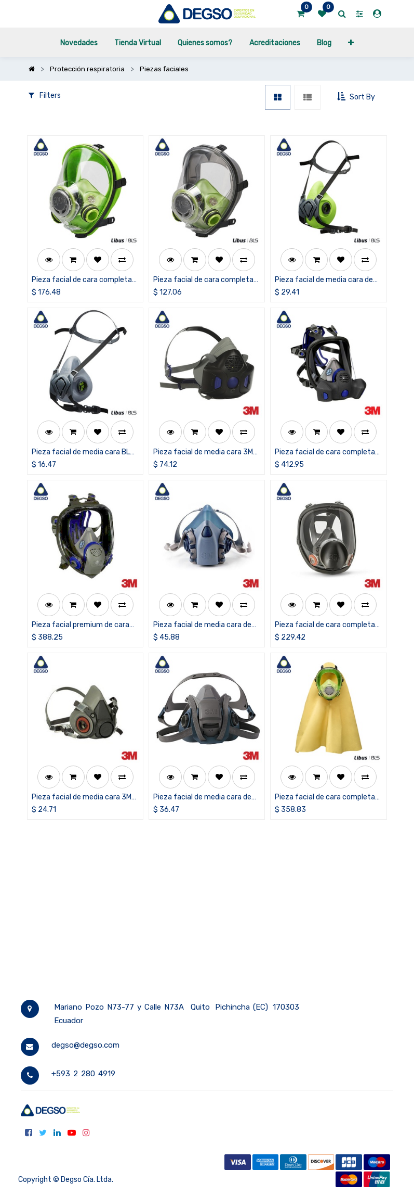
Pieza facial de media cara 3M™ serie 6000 (84, 798)
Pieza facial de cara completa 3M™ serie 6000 (325, 625)
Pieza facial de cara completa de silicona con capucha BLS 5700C (325, 798)
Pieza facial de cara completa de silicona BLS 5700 (82, 280)
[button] (350, 42)
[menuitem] (78, 42)
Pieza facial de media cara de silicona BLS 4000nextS (324, 280)
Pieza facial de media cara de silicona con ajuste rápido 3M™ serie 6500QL (203, 798)
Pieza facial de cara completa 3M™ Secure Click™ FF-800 (325, 452)
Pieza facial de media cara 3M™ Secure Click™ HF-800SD (205, 452)
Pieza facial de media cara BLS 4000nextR (83, 452)
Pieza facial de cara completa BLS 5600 (203, 280)
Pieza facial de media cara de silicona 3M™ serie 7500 (202, 625)
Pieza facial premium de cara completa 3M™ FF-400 (80, 625)
